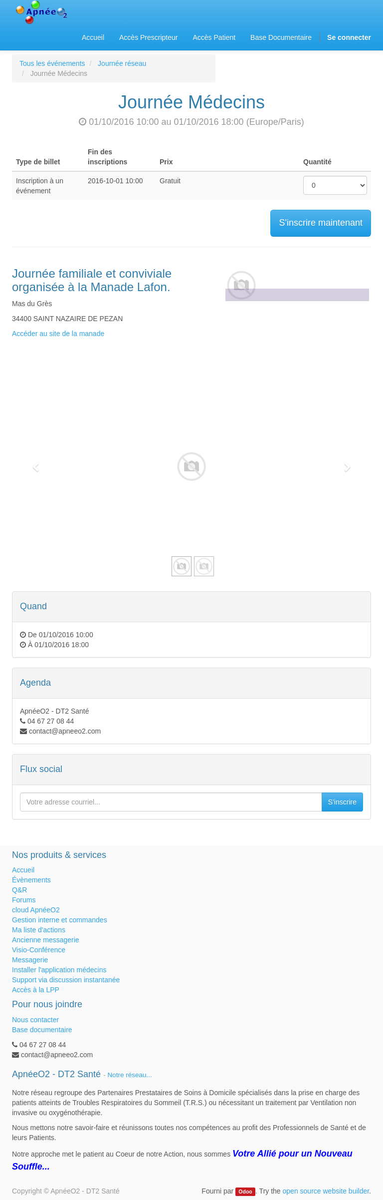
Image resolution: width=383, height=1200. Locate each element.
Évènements (31, 880)
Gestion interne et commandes (59, 920)
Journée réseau (122, 63)
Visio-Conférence (38, 950)
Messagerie (30, 960)
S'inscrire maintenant (321, 223)
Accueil (23, 870)
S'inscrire (342, 802)
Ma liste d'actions (38, 930)
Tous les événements (52, 63)
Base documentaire (42, 1030)
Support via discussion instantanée (66, 980)
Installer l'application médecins (59, 970)
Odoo (245, 1192)
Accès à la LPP (35, 990)
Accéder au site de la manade (58, 334)
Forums (23, 900)
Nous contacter (35, 1020)
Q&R (19, 890)
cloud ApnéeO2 (36, 910)
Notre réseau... (129, 1075)
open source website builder (326, 1191)
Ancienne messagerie (45, 940)
